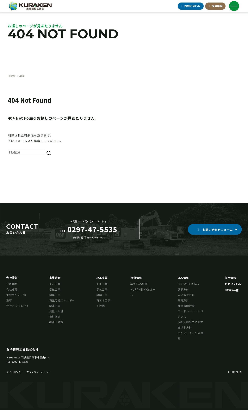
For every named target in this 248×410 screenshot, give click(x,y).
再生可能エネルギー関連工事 (62, 303)
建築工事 (55, 295)
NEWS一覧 (232, 290)
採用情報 (215, 6)
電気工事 (55, 289)
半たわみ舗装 (138, 284)
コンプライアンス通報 (190, 335)
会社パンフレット (17, 306)
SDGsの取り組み (188, 284)
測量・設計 (56, 311)
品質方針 (183, 300)
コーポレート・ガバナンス (190, 314)
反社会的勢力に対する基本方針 (190, 324)
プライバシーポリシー (38, 372)
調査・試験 (56, 322)
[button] (215, 229)
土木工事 (55, 284)
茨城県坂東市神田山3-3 (35, 357)
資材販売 (55, 317)
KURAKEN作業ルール (143, 292)
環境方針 (183, 289)
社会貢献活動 (186, 306)
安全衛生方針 (186, 295)
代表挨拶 (12, 284)
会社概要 (12, 289)
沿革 (9, 300)
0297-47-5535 (19, 361)
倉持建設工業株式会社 (22, 349)
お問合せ (191, 6)
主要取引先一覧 (16, 295)
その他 (100, 306)
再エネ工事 (103, 300)
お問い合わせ (233, 284)
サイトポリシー (14, 372)
